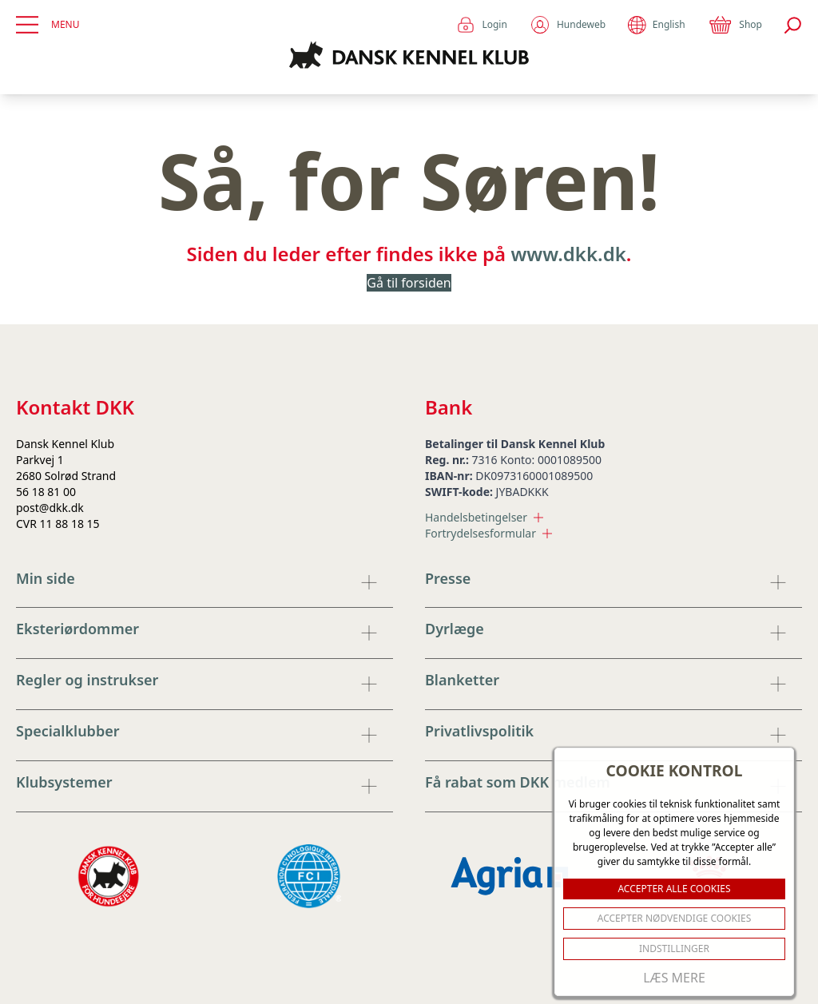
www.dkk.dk (567, 253)
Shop (735, 25)
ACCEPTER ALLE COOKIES (673, 888)
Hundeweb (568, 25)
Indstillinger (674, 948)
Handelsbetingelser (484, 517)
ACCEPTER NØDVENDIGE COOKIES (675, 918)
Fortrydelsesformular (488, 533)
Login (481, 25)
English (656, 25)
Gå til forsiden (409, 283)
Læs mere (674, 977)
